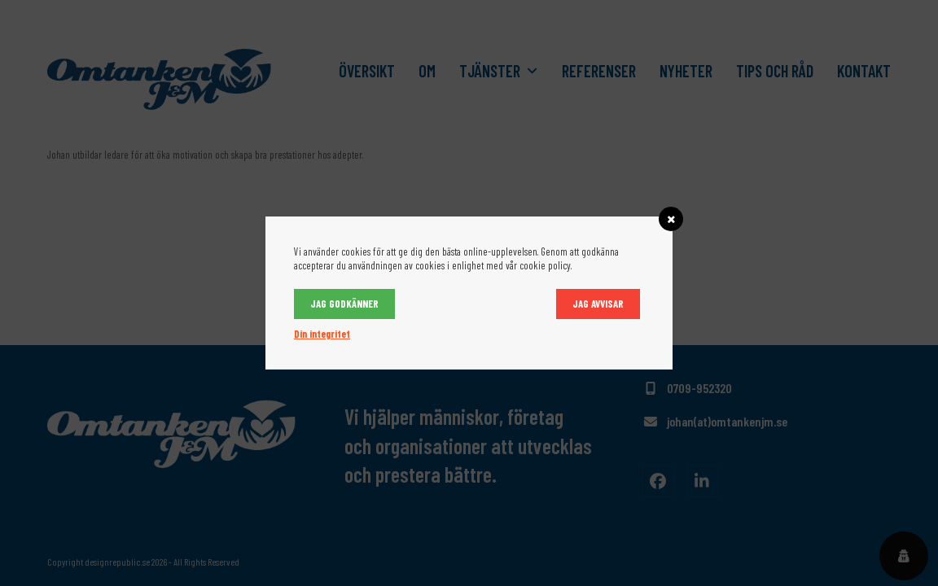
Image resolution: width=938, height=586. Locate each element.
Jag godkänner (344, 303)
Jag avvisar (598, 303)
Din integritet (322, 333)
